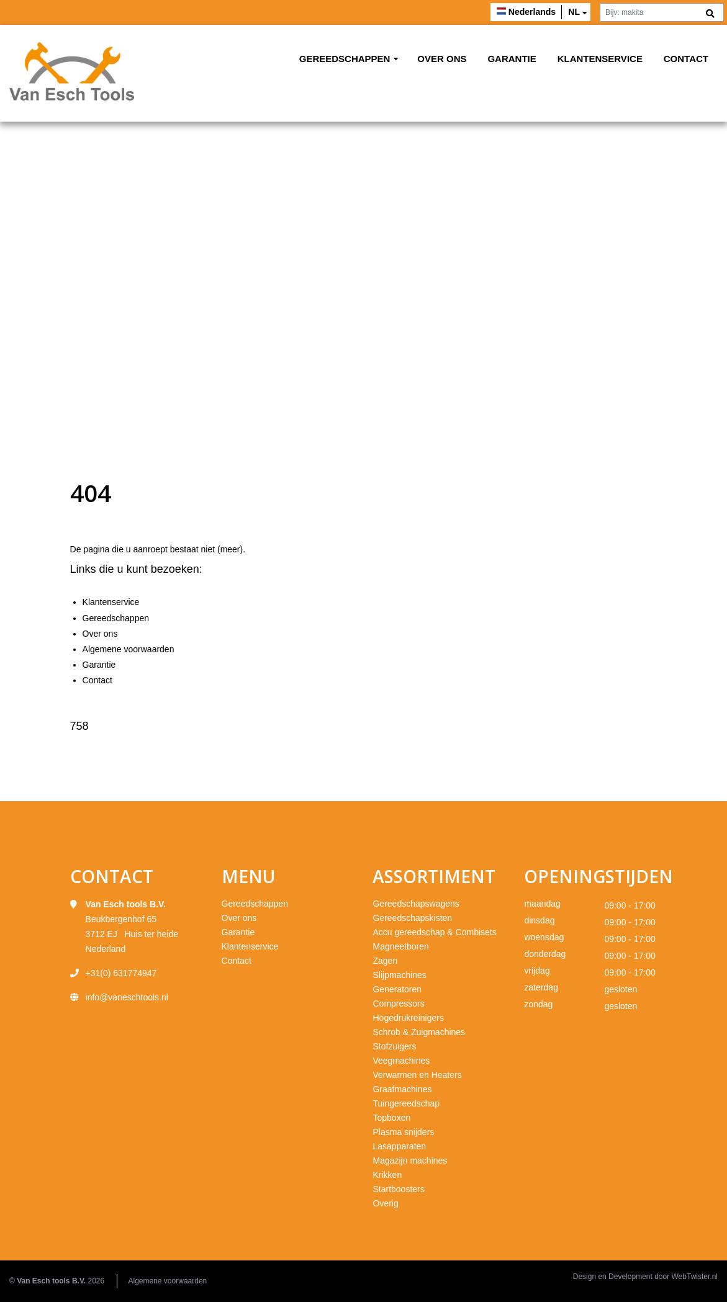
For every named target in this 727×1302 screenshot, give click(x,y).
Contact (686, 58)
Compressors (398, 1003)
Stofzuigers (394, 1046)
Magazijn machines (410, 1160)
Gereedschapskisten (412, 918)
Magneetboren (400, 946)
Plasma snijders (403, 1132)
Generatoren (397, 989)
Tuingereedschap (406, 1103)
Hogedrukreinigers (408, 1018)
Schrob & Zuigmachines (419, 1032)
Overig (385, 1203)
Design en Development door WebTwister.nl (645, 1276)
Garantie (511, 58)
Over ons (441, 58)
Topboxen (391, 1118)
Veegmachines (401, 1061)
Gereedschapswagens (416, 904)
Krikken (387, 1175)
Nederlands (532, 12)
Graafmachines (402, 1089)
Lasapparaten (399, 1146)
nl (574, 12)
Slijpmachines (399, 975)
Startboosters (398, 1189)
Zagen (385, 961)
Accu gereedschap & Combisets (434, 932)
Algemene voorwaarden (128, 649)
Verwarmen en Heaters (417, 1075)
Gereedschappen (345, 58)
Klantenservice (600, 58)
